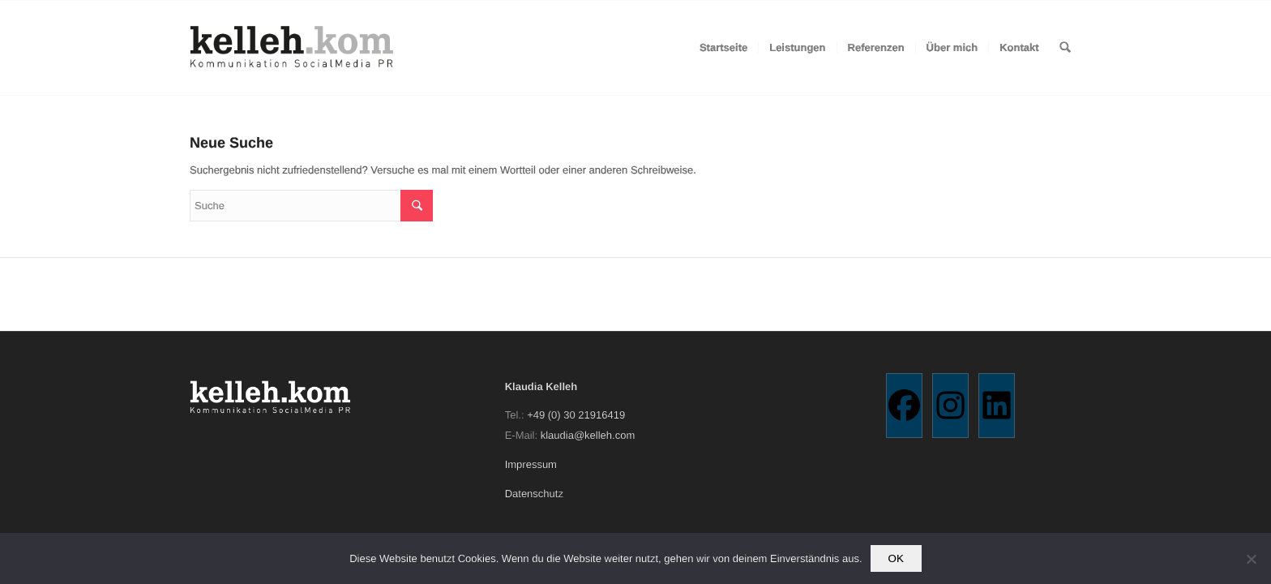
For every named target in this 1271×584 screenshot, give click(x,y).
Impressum (531, 464)
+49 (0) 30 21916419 (576, 415)
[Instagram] (950, 405)
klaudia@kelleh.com (588, 435)
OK (896, 558)
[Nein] (1251, 559)
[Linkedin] (996, 405)
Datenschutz (534, 493)
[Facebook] (904, 405)
